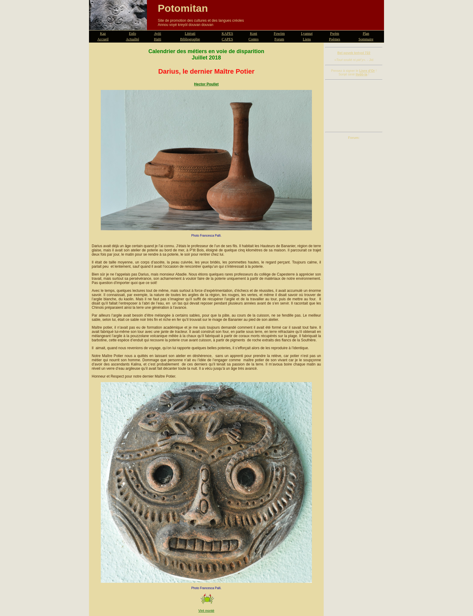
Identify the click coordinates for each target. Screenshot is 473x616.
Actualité (132, 39)
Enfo (132, 33)
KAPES (227, 33)
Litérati (190, 33)
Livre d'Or (367, 70)
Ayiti (157, 33)
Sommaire (366, 39)
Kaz (103, 33)
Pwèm (334, 33)
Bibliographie (190, 39)
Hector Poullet (206, 84)
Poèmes (334, 39)
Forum (279, 39)
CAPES (227, 39)
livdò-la (361, 74)
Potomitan (183, 8)
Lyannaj (307, 33)
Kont (253, 33)
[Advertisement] (354, 106)
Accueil (103, 39)
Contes (254, 39)
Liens (307, 39)
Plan (366, 33)
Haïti (157, 39)
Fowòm (279, 33)
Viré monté (206, 610)
